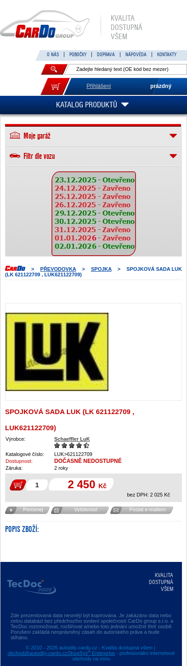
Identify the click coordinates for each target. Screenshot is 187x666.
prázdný (160, 86)
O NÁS (53, 55)
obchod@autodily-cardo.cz (38, 653)
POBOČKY (77, 55)
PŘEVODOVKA (58, 269)
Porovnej (33, 509)
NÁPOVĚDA (136, 55)
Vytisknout (85, 509)
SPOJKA (101, 269)
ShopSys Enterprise (91, 653)
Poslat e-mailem (148, 509)
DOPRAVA (106, 55)
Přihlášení (98, 86)
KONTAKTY (166, 55)
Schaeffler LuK (72, 439)
